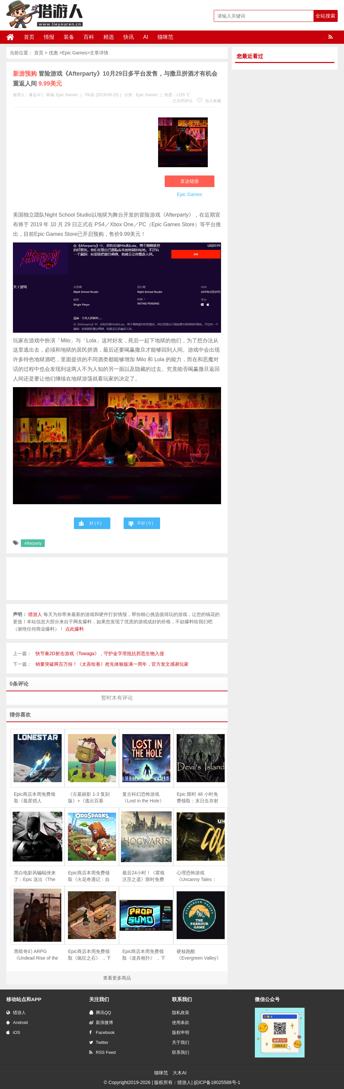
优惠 (53, 52)
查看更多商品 (117, 978)
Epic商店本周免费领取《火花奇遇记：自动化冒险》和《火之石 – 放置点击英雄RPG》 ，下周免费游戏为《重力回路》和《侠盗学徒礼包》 (90, 876)
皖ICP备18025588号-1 (217, 1082)
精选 (108, 37)
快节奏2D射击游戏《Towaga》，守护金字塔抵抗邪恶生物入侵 (99, 653)
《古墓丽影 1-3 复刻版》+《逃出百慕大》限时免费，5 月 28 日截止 (89, 797)
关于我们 (180, 1042)
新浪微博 (101, 1022)
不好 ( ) (145, 523)
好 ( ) (95, 523)
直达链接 (189, 181)
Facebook (102, 1032)
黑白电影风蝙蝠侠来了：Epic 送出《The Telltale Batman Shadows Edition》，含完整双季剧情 (36, 876)
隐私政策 (180, 1012)
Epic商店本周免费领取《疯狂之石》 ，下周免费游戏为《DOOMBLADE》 (89, 955)
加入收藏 (209, 101)
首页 (29, 37)
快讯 (128, 37)
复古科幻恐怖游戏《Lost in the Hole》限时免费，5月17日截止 (143, 797)
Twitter (98, 1042)
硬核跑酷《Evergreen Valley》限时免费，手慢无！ (199, 955)
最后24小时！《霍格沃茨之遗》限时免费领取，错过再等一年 (143, 876)
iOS (13, 1032)
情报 (49, 37)
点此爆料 (74, 629)
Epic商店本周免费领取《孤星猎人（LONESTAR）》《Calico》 (34, 797)
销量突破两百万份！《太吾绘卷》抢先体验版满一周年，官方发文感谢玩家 (112, 664)
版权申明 (180, 1032)
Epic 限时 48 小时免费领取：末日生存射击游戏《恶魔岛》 (197, 797)
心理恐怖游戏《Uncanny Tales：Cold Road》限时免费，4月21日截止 (197, 876)
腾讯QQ (100, 1012)
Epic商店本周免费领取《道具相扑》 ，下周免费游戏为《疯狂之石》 (143, 955)
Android (17, 1022)
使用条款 (180, 1022)
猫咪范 (165, 37)
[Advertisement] (82, 160)
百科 (89, 37)
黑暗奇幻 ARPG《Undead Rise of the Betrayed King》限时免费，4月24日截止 (36, 955)
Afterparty (32, 543)
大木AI (179, 1072)
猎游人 (16, 1012)
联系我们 (180, 1052)
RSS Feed (102, 1052)
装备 (69, 37)
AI (145, 37)
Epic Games (74, 52)
